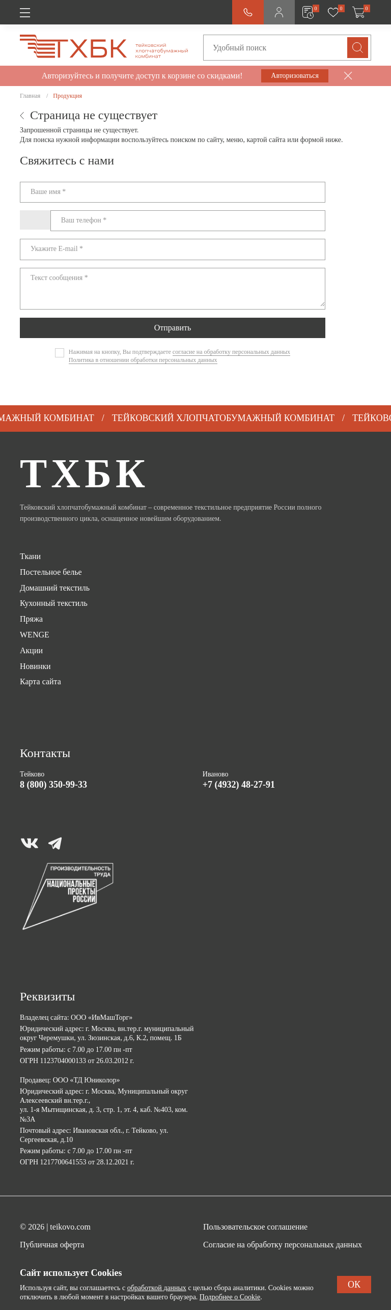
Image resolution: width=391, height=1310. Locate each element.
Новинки (35, 666)
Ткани (30, 556)
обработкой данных (156, 1288)
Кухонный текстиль (54, 603)
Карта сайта (40, 681)
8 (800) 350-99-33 (53, 784)
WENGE (34, 634)
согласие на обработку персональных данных (231, 351)
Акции (31, 650)
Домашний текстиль (55, 587)
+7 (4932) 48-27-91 (239, 784)
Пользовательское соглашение (255, 1226)
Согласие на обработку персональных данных (282, 1244)
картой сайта (266, 140)
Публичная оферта (52, 1244)
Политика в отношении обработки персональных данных (143, 360)
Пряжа (31, 619)
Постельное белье (51, 572)
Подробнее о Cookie (230, 1297)
